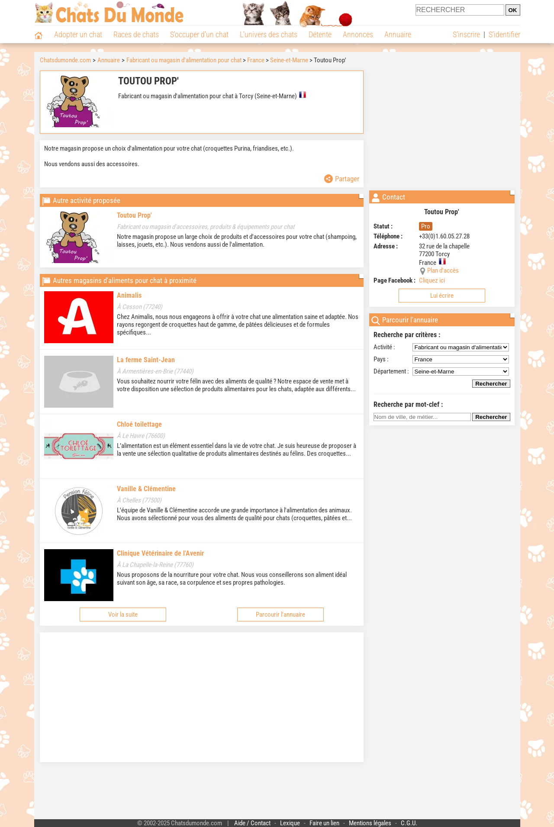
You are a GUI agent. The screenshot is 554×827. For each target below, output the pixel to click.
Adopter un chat (78, 34)
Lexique (290, 823)
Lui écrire (442, 295)
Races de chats (136, 34)
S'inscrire (466, 34)
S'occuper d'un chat (199, 34)
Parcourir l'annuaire (280, 614)
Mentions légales (370, 823)
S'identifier (504, 34)
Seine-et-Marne (289, 60)
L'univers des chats (268, 34)
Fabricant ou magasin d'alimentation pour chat (184, 60)
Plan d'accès (443, 270)
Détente (320, 34)
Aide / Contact (252, 823)
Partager (341, 178)
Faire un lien (324, 823)
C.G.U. (409, 823)
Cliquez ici (432, 280)
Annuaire (397, 34)
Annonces (358, 34)
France (255, 60)
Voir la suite (123, 614)
